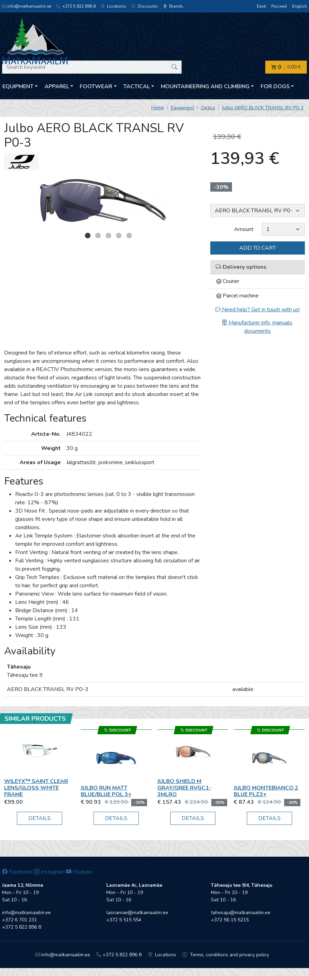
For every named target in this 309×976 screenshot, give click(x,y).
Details (39, 818)
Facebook (17, 872)
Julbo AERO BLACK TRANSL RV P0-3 (262, 107)
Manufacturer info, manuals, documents (257, 327)
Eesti (261, 6)
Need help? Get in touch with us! (257, 309)
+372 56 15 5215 (230, 920)
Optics (208, 107)
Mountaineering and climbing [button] (205, 86)
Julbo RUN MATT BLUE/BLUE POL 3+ (106, 791)
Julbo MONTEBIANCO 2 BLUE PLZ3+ (266, 791)
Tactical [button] (136, 86)
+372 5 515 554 (123, 920)
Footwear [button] (96, 86)
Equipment (182, 107)
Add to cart (257, 248)
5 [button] (129, 235)
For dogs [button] (275, 86)
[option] (103, 202)
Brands (173, 6)
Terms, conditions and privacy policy (225, 954)
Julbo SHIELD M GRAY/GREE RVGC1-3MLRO (184, 787)
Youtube (79, 872)
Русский (279, 6)
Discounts (145, 6)
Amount (243, 229)
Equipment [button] (17, 86)
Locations (113, 6)
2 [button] (98, 235)
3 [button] (108, 235)
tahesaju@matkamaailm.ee (240, 912)
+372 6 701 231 (19, 920)
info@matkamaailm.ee (26, 6)
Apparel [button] (57, 86)
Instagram (49, 872)
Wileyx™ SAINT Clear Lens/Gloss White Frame (36, 787)
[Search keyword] (92, 67)
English (299, 6)
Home (157, 107)
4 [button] (118, 235)
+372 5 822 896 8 (76, 6)
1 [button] (87, 235)
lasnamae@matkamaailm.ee (137, 912)
